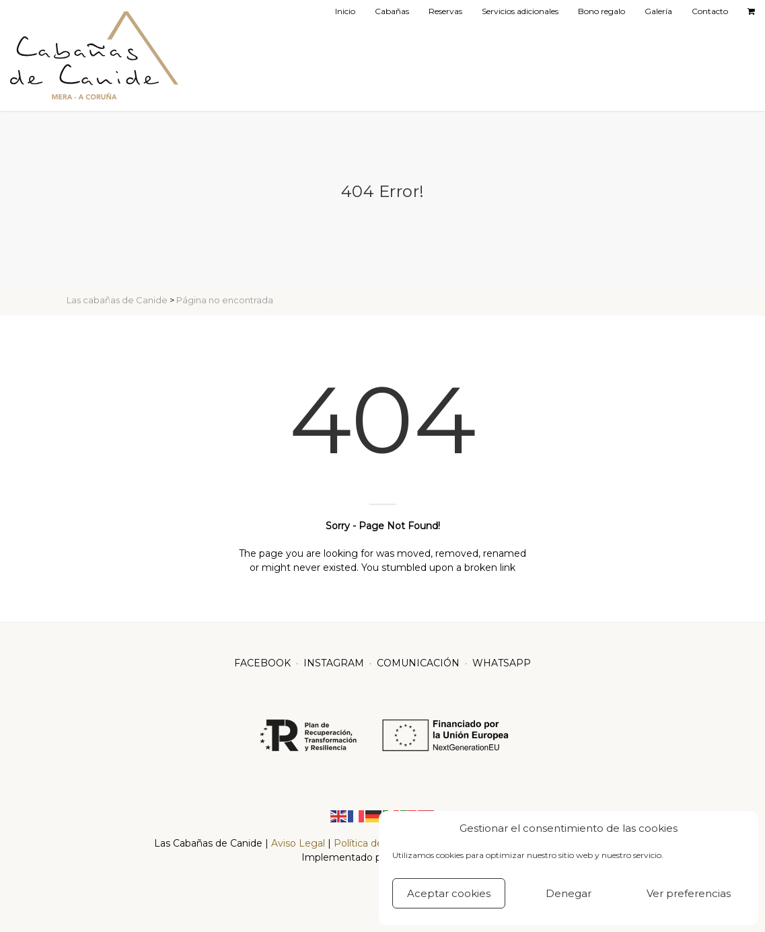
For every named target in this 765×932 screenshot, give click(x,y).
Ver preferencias (689, 893)
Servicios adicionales (520, 11)
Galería (658, 11)
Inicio (345, 11)
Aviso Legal (299, 843)
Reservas (445, 11)
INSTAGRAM (333, 663)
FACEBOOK (262, 663)
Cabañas (392, 11)
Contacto (710, 11)
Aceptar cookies (448, 893)
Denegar (568, 893)
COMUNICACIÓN (418, 663)
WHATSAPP (501, 663)
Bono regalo (601, 11)
